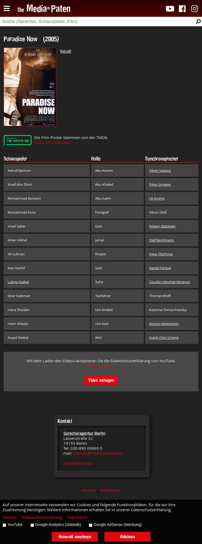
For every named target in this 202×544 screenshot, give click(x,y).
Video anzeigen (101, 380)
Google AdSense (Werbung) (118, 524)
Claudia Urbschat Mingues (169, 281)
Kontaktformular (78, 463)
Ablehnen (127, 536)
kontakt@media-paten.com (97, 453)
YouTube (15, 524)
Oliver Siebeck (160, 170)
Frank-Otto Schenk (164, 337)
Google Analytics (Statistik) (58, 524)
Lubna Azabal (18, 281)
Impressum (110, 490)
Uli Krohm (157, 198)
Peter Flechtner (161, 254)
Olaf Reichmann (161, 240)
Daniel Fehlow (160, 268)
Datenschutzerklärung (42, 517)
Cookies (10, 517)
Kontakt (89, 490)
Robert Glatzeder (162, 226)
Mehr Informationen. (53, 142)
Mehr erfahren (101, 365)
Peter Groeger (160, 184)
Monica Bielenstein (164, 323)
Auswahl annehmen (74, 536)
